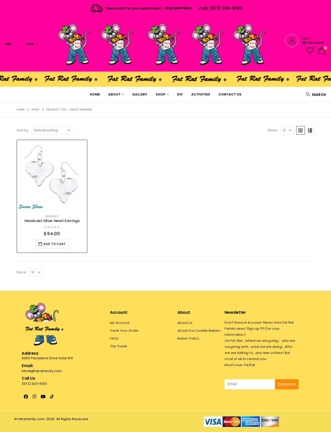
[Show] (287, 130)
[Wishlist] (310, 50)
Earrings (52, 216)
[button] (316, 94)
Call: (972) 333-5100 (220, 8)
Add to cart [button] (54, 244)
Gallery (139, 94)
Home (95, 94)
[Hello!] (304, 40)
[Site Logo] (165, 44)
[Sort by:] (52, 130)
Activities (200, 94)
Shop (160, 94)
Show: (273, 130)
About (114, 94)
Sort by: (23, 130)
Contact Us (229, 94)
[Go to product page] (52, 175)
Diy (180, 94)
